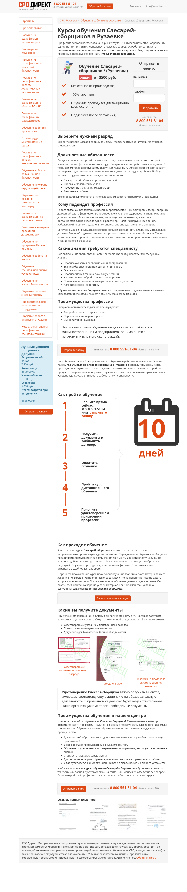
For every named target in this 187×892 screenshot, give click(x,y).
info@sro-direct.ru (157, 6)
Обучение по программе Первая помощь (33, 245)
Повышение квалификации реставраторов (30, 38)
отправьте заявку (94, 414)
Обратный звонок (100, 6)
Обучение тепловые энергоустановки (33, 293)
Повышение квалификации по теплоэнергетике (32, 216)
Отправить (149, 108)
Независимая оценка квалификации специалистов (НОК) (34, 330)
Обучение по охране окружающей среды (34, 186)
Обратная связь (146, 857)
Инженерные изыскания (29, 51)
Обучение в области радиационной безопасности (34, 174)
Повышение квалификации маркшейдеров (30, 117)
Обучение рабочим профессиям (100, 20)
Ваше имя (140, 77)
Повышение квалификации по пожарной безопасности (32, 65)
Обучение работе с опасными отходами (34, 317)
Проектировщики (32, 28)
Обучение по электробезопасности (34, 282)
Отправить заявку (36, 411)
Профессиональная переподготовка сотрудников (33, 305)
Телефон (139, 91)
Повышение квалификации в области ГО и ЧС (31, 102)
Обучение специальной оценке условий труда (34, 270)
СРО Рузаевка (68, 20)
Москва (135, 6)
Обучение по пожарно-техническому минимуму (30, 200)
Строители (27, 21)
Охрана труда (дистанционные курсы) (31, 141)
